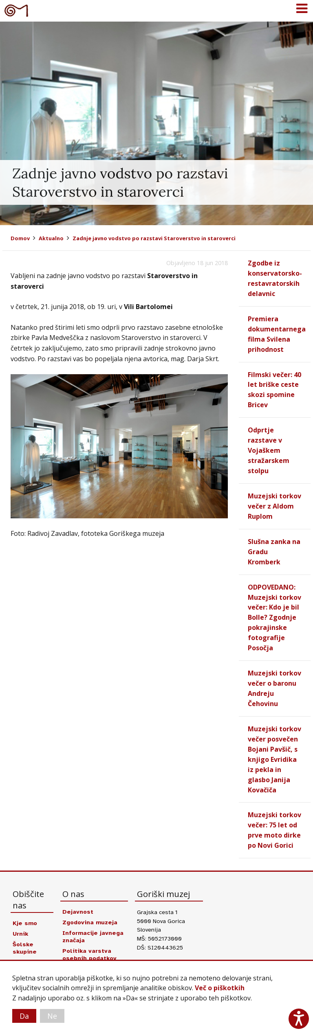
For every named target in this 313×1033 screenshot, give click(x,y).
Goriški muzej (16, 10)
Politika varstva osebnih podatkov (89, 937)
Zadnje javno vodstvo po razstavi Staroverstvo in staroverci (154, 238)
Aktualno (51, 238)
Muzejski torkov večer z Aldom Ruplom (274, 499)
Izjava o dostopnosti (94, 951)
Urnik (20, 916)
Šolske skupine (25, 930)
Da (24, 1016)
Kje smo (25, 906)
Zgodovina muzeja (90, 905)
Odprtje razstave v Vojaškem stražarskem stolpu (268, 445)
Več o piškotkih (220, 988)
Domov (20, 238)
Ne (52, 1016)
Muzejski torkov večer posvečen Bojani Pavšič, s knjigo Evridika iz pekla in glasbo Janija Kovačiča (274, 745)
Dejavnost (77, 894)
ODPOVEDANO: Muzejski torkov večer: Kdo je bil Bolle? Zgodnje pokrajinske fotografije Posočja (274, 607)
